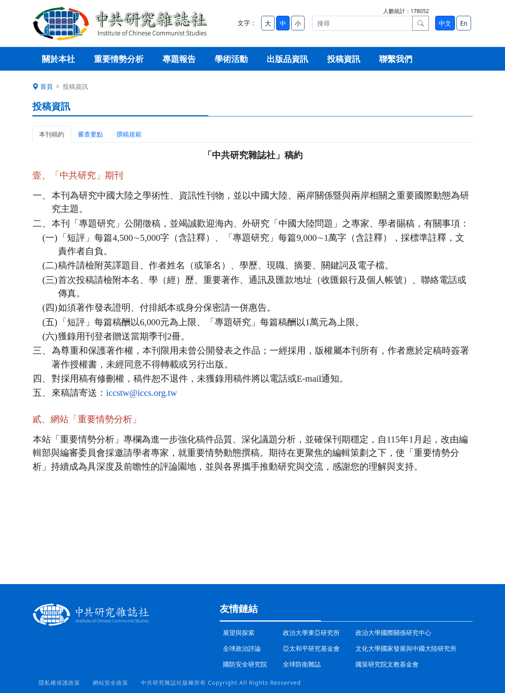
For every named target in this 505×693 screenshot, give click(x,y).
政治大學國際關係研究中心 (393, 632)
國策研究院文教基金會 (387, 664)
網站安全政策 (110, 682)
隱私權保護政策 (59, 682)
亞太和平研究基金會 (311, 648)
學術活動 (231, 58)
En (464, 23)
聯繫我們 (395, 58)
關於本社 (58, 58)
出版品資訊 (287, 58)
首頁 (42, 86)
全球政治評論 (242, 648)
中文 (445, 23)
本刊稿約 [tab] (51, 134)
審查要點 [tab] (90, 134)
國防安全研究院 (245, 664)
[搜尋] (362, 23)
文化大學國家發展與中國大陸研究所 (405, 648)
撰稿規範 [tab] (129, 134)
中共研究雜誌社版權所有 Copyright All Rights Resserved (221, 682)
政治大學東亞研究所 (311, 632)
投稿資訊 (343, 58)
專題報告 (179, 58)
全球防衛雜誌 (302, 664)
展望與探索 (238, 632)
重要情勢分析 (119, 58)
